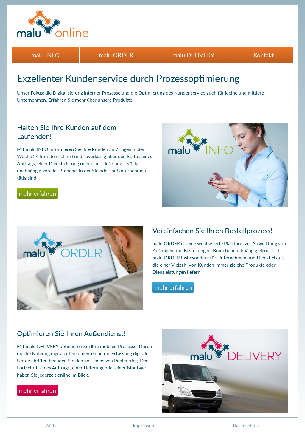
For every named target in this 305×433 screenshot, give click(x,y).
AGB (51, 425)
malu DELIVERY (193, 54)
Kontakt (263, 54)
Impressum (144, 425)
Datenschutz (246, 425)
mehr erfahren (37, 193)
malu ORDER (116, 54)
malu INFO (45, 54)
